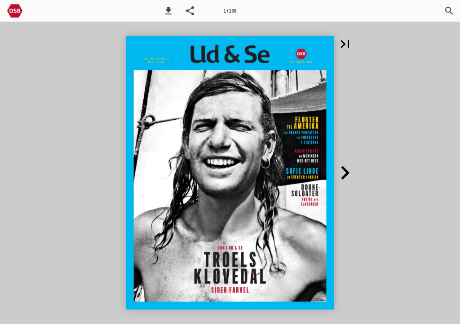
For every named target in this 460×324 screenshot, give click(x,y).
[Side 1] (230, 11)
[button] (168, 11)
